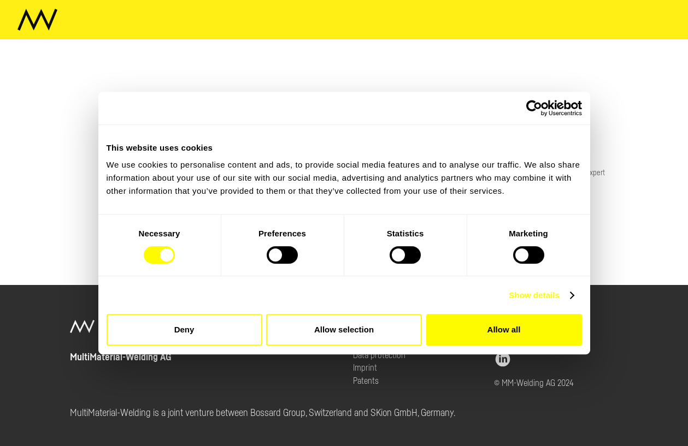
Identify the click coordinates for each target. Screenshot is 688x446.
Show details (534, 295)
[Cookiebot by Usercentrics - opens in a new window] (534, 108)
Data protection (379, 355)
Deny (184, 329)
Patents (366, 381)
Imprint (365, 368)
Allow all (504, 329)
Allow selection (344, 329)
